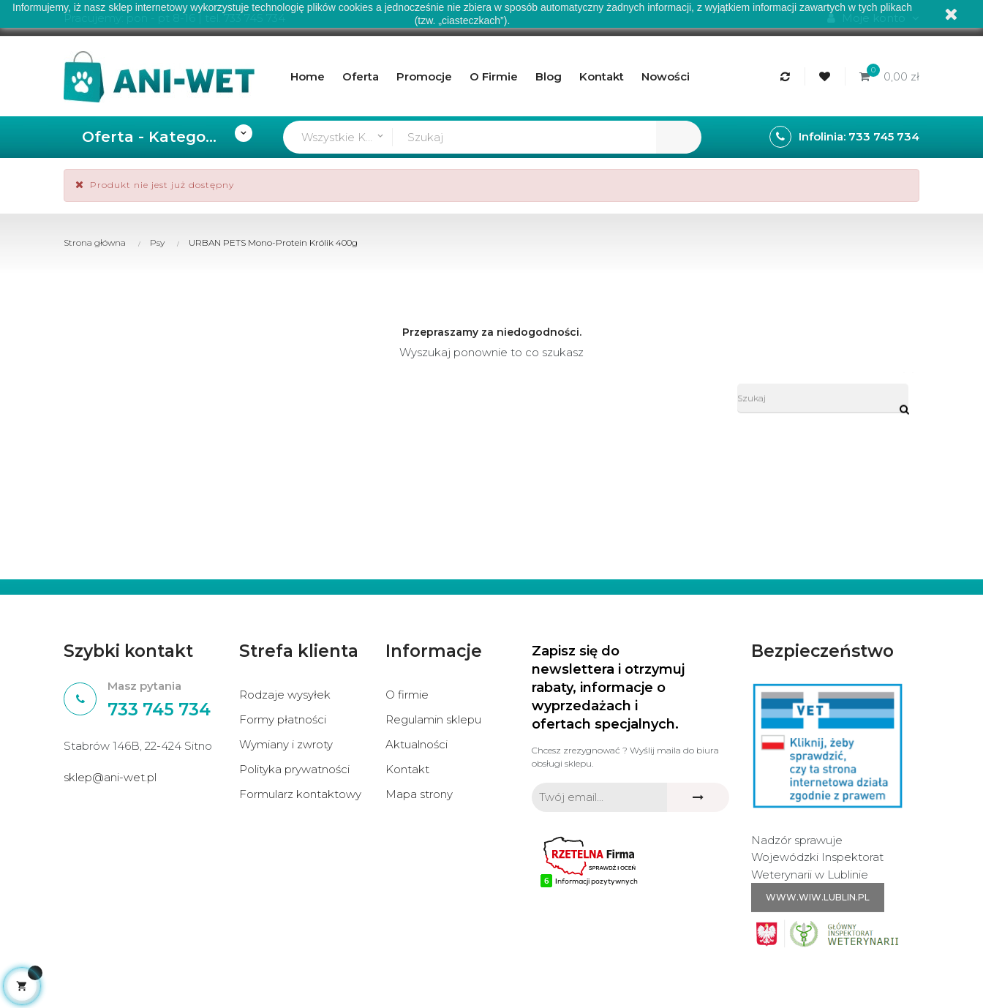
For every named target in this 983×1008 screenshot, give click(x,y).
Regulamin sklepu (433, 719)
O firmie (407, 695)
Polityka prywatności (294, 769)
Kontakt (407, 769)
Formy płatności (282, 719)
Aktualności (416, 744)
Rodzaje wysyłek (285, 695)
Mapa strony (419, 794)
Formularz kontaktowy (300, 794)
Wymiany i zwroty (286, 744)
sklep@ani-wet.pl (110, 777)
